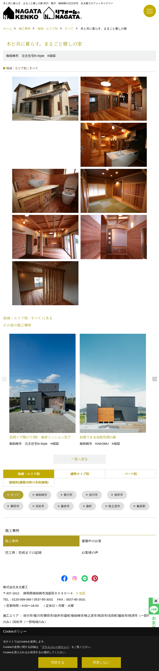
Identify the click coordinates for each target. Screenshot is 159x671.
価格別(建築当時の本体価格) (28, 482)
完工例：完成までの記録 (23, 564)
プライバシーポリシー (55, 646)
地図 (82, 605)
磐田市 (15, 506)
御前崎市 (43, 495)
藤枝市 (67, 506)
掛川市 (96, 495)
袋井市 (122, 495)
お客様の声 (90, 564)
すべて (15, 495)
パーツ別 (130, 474)
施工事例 (11, 553)
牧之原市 (118, 506)
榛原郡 (15, 518)
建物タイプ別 (79, 474)
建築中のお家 (91, 553)
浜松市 (41, 506)
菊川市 (70, 495)
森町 (92, 506)
